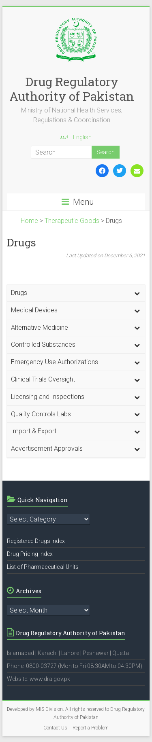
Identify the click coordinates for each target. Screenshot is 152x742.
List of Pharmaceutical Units (43, 567)
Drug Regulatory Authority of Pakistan (71, 89)
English (82, 137)
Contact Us (55, 728)
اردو (64, 137)
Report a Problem (91, 728)
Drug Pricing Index (30, 554)
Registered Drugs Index (36, 541)
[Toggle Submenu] (137, 293)
